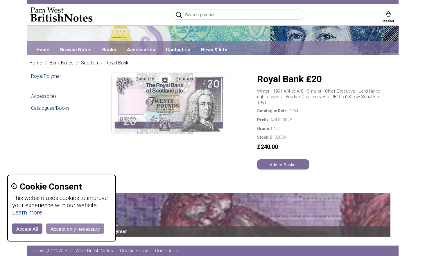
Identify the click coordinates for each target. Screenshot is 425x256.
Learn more (27, 212)
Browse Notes (76, 50)
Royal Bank (116, 63)
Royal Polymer (46, 76)
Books (109, 50)
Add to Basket (283, 164)
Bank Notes (61, 63)
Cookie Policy (134, 250)
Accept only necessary (75, 229)
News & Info (214, 50)
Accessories (141, 50)
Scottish (89, 63)
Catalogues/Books (50, 108)
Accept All (27, 229)
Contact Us (178, 50)
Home (42, 50)
